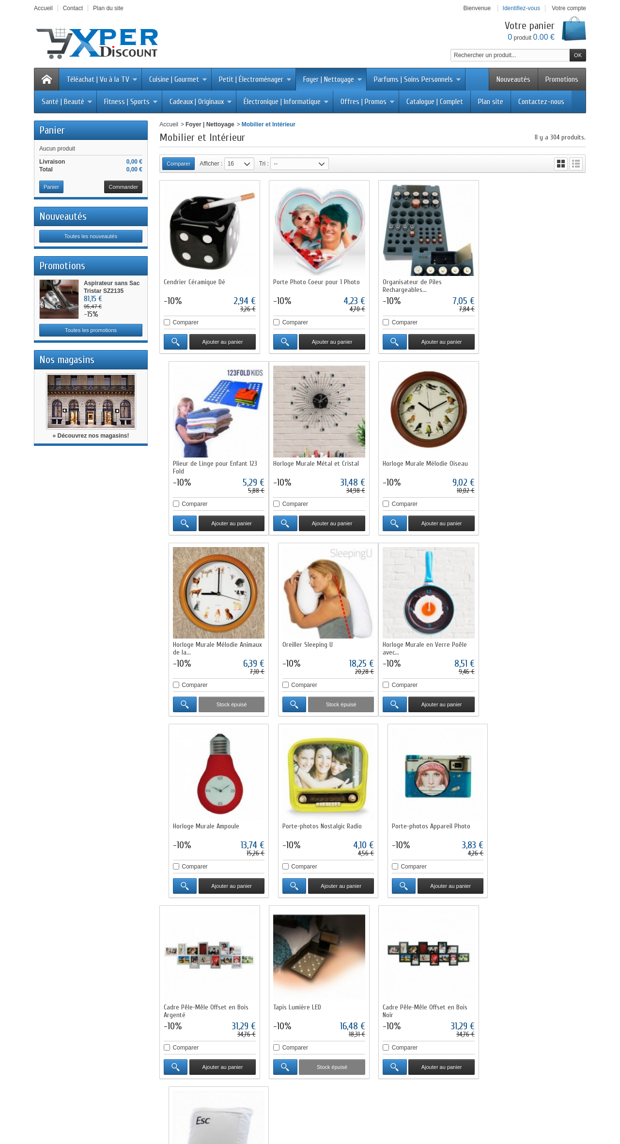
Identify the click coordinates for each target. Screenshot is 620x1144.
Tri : (264, 163)
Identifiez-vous (521, 8)
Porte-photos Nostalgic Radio (421, 643)
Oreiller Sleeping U (515, 462)
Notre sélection (298, 987)
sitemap (379, 1108)
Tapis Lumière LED (297, 823)
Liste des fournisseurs (307, 1004)
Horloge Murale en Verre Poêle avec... (206, 647)
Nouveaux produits (182, 1108)
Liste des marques (303, 995)
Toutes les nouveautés (90, 236)
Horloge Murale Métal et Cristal (206, 462)
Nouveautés (513, 79)
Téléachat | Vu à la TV (102, 79)
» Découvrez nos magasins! (90, 435)
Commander (123, 187)
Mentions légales (411, 978)
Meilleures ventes (302, 978)
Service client (406, 995)
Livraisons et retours (196, 961)
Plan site (490, 101)
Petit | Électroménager (255, 79)
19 (562, 912)
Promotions (561, 79)
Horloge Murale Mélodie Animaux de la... (426, 466)
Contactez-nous (541, 101)
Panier (52, 130)
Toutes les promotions (91, 330)
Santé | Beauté (67, 101)
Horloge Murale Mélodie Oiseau (315, 462)
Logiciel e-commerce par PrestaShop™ (449, 1108)
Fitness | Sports (131, 101)
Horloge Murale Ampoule (306, 643)
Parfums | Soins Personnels (417, 79)
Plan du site (185, 1004)
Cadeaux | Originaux (201, 101)
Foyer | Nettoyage (332, 79)
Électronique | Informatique (286, 101)
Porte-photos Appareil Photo (529, 643)
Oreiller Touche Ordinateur (526, 823)
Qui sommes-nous (412, 961)
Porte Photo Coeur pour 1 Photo (316, 281)
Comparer (186, 322)
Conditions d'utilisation (199, 969)
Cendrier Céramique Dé (194, 281)
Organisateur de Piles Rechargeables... (411, 285)
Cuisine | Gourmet (178, 79)
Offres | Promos (368, 101)
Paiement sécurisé (194, 978)
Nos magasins (66, 359)
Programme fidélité (194, 987)
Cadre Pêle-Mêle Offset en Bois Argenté (206, 827)
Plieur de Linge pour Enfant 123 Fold (532, 285)
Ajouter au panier (222, 341)
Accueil (168, 124)
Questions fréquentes (197, 995)
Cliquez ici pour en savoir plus (106, 1058)
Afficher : (211, 163)
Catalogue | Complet (434, 101)
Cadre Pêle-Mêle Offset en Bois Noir (424, 827)
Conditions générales (416, 987)
